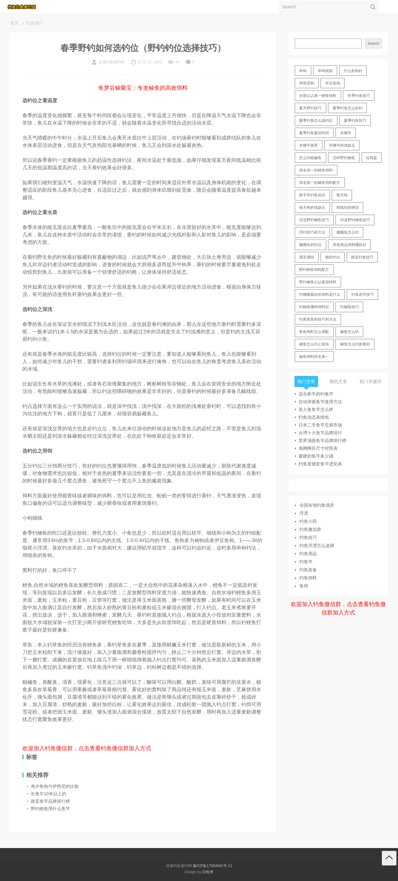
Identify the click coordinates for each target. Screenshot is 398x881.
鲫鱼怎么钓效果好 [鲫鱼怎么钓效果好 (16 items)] (355, 344)
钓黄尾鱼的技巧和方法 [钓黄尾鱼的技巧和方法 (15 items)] (317, 319)
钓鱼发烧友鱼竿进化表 (320, 463)
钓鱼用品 (308, 553)
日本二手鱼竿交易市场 (320, 424)
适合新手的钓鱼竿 (315, 393)
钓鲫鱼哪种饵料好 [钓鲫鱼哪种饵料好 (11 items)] (314, 307)
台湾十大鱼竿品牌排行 (320, 432)
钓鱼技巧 (34, 23)
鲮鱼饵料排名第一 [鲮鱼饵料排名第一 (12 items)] (314, 356)
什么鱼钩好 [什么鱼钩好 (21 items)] (353, 71)
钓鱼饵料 (308, 577)
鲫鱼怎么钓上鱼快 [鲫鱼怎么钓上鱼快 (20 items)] (314, 344)
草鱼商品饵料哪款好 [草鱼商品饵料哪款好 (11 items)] (349, 245)
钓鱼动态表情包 (313, 417)
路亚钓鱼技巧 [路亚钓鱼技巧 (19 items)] (362, 257)
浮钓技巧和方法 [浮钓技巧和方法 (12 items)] (312, 232)
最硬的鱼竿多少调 (315, 456)
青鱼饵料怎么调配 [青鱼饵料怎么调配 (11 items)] (314, 332)
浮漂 (303, 513)
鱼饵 (303, 585)
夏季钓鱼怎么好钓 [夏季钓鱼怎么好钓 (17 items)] (348, 108)
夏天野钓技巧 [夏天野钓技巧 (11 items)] (310, 108)
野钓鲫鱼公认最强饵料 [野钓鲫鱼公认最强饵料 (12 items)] (317, 282)
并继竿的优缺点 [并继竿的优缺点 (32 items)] (342, 145)
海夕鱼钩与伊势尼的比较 (55, 786)
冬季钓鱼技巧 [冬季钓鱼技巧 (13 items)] (359, 96)
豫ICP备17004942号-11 (212, 866)
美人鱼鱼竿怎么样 (315, 409)
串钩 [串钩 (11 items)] (303, 71)
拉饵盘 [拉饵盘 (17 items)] (371, 158)
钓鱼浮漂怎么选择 (316, 545)
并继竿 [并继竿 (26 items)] (345, 133)
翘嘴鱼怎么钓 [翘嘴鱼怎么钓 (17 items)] (347, 232)
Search (373, 43)
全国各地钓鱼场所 (316, 505)
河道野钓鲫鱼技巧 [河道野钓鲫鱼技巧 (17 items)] (355, 220)
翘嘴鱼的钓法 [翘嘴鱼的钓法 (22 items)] (310, 245)
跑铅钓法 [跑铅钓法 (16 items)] (332, 257)
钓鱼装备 (308, 569)
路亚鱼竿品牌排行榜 (50, 801)
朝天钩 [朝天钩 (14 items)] (342, 195)
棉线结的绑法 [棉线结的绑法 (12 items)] (347, 207)
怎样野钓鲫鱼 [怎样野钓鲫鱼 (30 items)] (344, 158)
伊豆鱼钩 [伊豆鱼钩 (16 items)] (332, 83)
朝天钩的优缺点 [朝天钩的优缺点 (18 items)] (312, 207)
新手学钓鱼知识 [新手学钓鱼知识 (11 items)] (312, 195)
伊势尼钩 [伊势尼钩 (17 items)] (306, 83)
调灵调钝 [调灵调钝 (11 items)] (306, 257)
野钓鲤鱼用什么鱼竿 (50, 808)
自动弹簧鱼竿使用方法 (320, 401)
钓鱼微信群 (310, 529)
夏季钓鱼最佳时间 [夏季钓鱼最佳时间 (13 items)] (314, 133)
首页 (14, 23)
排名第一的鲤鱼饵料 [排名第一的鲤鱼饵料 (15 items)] (316, 170)
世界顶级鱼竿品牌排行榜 (322, 440)
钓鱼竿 (305, 561)
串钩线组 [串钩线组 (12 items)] (325, 71)
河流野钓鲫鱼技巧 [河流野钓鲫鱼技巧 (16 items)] (314, 220)
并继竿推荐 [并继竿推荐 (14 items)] (308, 145)
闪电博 (207, 872)
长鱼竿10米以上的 (48, 793)
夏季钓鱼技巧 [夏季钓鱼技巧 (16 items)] (355, 120)
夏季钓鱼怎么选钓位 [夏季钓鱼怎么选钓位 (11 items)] (316, 120)
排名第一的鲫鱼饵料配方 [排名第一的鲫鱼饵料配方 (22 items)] (319, 182)
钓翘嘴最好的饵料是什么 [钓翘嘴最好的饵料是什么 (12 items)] (319, 294)
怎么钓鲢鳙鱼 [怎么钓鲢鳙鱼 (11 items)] (310, 158)
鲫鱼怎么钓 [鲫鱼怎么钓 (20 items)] (349, 332)
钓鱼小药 (308, 521)
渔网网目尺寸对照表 (318, 448)
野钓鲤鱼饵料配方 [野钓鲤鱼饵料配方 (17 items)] (314, 269)
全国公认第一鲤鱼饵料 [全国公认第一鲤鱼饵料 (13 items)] (317, 96)
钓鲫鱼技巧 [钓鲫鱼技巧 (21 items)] (349, 307)
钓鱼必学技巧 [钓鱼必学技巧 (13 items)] (362, 294)
